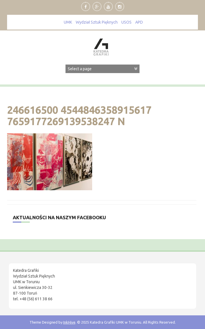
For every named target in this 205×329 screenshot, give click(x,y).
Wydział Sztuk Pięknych (97, 22)
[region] (73, 281)
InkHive (69, 322)
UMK (68, 22)
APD (139, 22)
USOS (126, 22)
